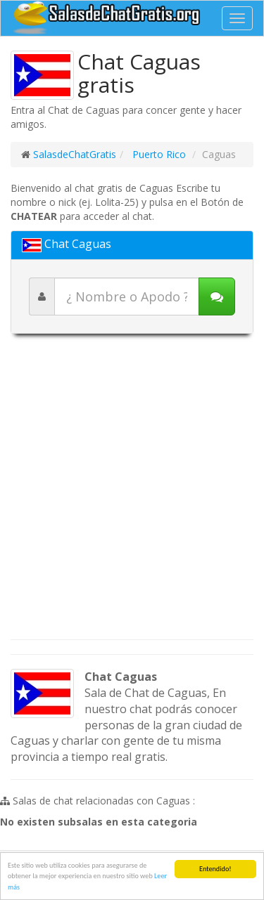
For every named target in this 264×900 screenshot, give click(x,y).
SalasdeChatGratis (74, 154)
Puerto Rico (158, 154)
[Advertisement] (132, 493)
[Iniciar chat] (217, 296)
